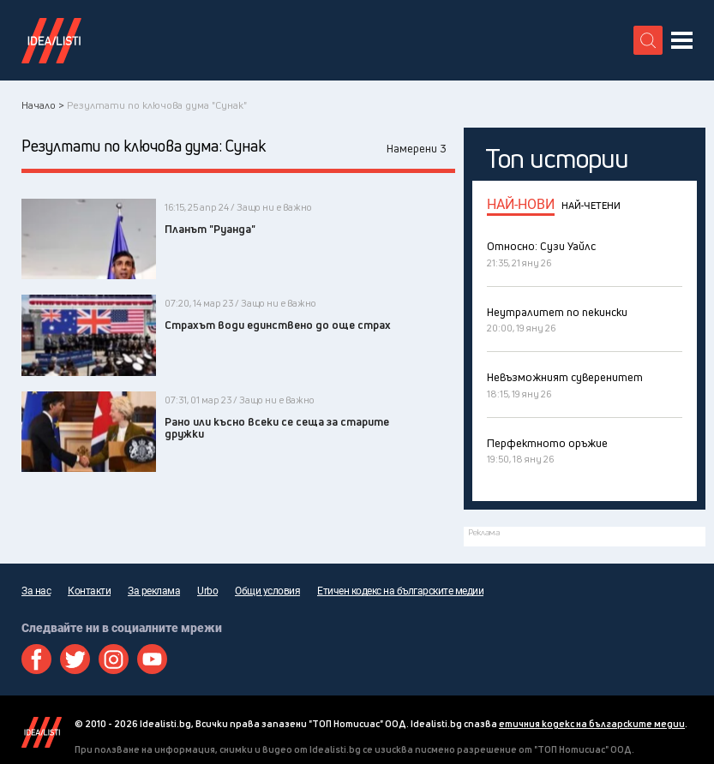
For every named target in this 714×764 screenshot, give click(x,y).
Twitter (75, 659)
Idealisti (41, 732)
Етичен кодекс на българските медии (400, 591)
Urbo (207, 591)
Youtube (152, 659)
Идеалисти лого (51, 40)
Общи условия (267, 591)
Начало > (42, 104)
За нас (36, 591)
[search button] (648, 40)
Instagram (114, 659)
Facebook (36, 659)
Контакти (89, 591)
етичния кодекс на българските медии (592, 723)
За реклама (154, 591)
